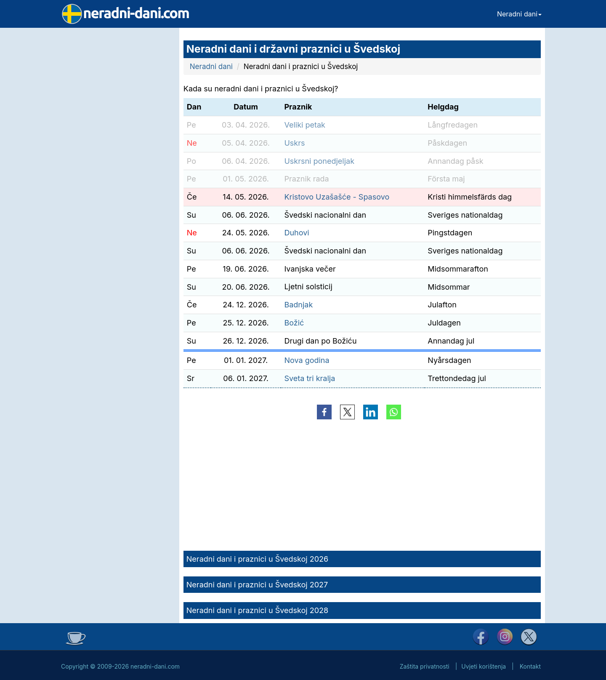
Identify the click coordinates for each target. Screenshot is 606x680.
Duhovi (296, 232)
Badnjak (298, 304)
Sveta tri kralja (309, 378)
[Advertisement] (116, 154)
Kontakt (530, 666)
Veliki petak (304, 124)
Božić (294, 322)
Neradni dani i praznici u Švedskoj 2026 (257, 559)
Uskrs (294, 143)
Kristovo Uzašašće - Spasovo (336, 196)
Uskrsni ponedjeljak (319, 161)
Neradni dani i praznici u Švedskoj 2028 (257, 610)
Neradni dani (519, 14)
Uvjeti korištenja (483, 666)
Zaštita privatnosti (424, 666)
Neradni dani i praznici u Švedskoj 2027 (257, 584)
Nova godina (306, 360)
